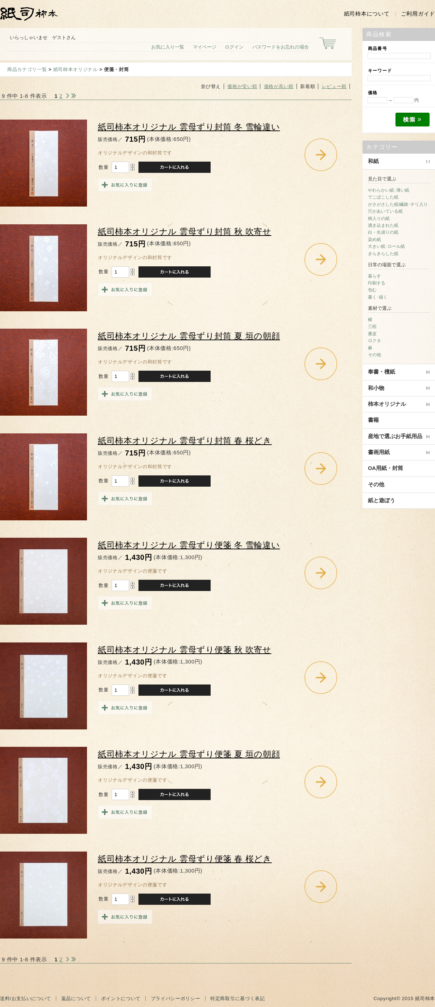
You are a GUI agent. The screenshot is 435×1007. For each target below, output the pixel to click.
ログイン (234, 47)
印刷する (376, 283)
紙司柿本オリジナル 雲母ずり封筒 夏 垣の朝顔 (189, 336)
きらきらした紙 (383, 253)
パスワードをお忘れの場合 (280, 47)
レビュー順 (334, 86)
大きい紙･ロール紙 (386, 246)
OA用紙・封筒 (385, 468)
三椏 (372, 326)
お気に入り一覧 (167, 47)
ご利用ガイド (418, 14)
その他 (374, 354)
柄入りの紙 (379, 218)
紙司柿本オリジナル (75, 69)
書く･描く (378, 297)
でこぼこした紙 (383, 197)
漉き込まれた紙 (383, 225)
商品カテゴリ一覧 (27, 69)
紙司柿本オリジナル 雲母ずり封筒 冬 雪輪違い (189, 127)
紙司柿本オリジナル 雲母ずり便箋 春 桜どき (185, 859)
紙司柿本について (367, 14)
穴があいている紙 (385, 211)
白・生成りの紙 (383, 232)
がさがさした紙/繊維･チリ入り (398, 204)
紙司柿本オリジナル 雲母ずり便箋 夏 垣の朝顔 (189, 754)
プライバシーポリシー (175, 998)
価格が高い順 (279, 86)
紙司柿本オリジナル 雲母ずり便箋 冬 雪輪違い (189, 545)
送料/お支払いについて (25, 998)
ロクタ (374, 340)
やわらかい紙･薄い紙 (388, 190)
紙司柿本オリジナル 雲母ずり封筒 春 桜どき (185, 440)
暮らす (374, 276)
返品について (76, 998)
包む (372, 289)
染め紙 (374, 239)
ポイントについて (121, 998)
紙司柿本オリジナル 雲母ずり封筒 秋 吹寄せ (185, 231)
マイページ (204, 47)
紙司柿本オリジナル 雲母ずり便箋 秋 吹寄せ (185, 649)
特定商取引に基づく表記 (237, 998)
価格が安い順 (242, 86)
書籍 (373, 420)
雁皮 (372, 333)
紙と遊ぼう (381, 500)
